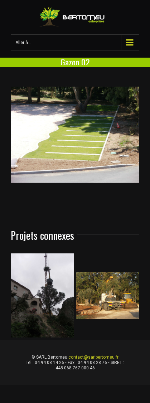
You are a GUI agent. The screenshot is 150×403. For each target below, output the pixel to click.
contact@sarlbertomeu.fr (93, 357)
